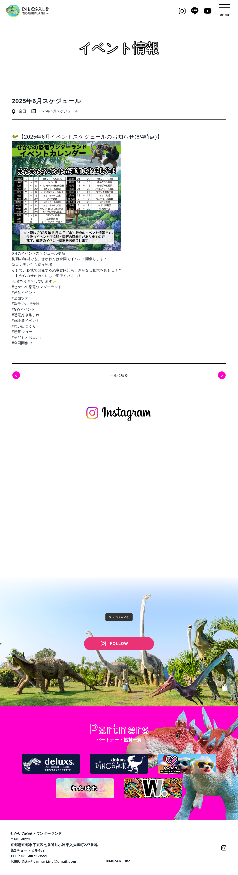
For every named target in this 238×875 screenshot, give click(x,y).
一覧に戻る (119, 375)
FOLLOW (119, 643)
